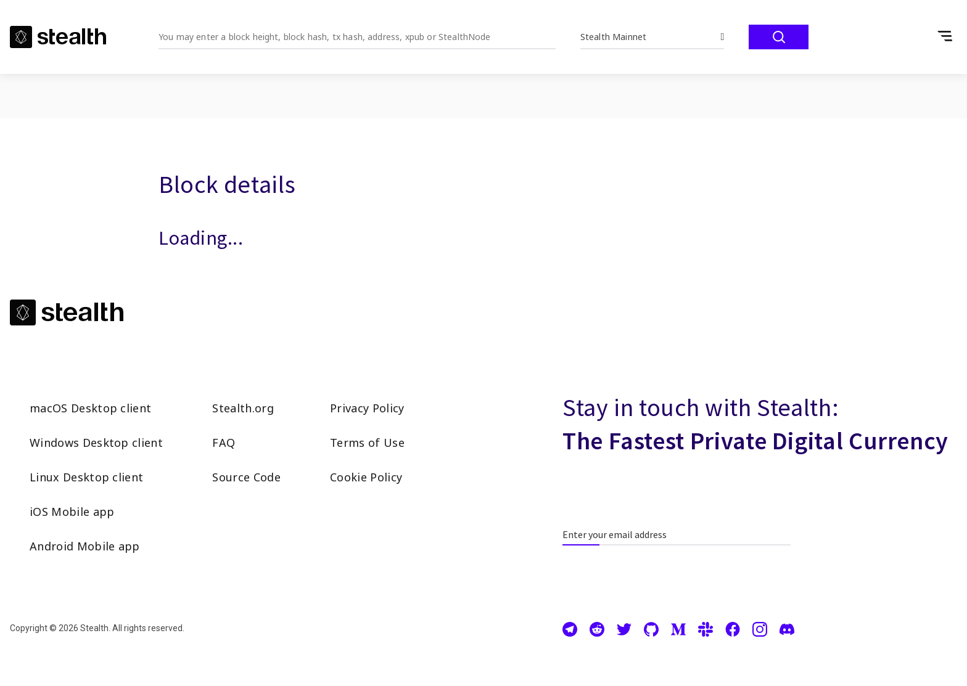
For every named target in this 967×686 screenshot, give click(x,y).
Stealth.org (243, 408)
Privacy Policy (367, 408)
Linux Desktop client (86, 477)
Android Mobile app (85, 546)
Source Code (246, 477)
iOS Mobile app (72, 511)
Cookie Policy (366, 477)
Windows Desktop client (96, 442)
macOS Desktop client (90, 408)
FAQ (223, 442)
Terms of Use (367, 442)
